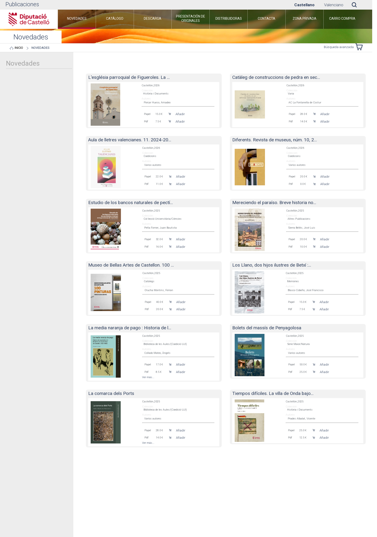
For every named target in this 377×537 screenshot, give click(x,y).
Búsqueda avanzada (339, 47)
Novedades (40, 48)
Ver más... (148, 377)
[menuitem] (77, 19)
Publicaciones (22, 4)
